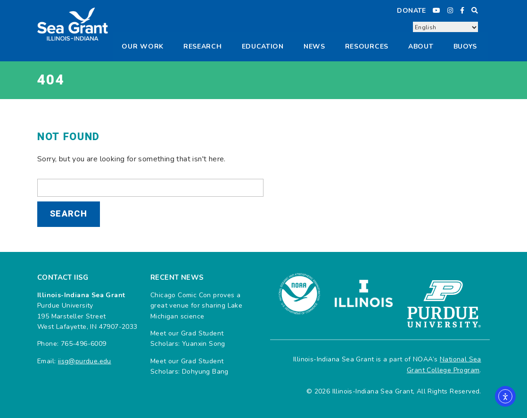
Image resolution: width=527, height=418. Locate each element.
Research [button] (202, 46)
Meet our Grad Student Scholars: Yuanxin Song (187, 338)
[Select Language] (445, 27)
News (314, 46)
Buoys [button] (465, 46)
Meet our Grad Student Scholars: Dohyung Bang (189, 366)
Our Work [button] (143, 46)
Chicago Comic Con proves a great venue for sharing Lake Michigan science (196, 306)
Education (263, 46)
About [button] (421, 46)
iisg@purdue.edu (84, 361)
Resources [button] (366, 46)
